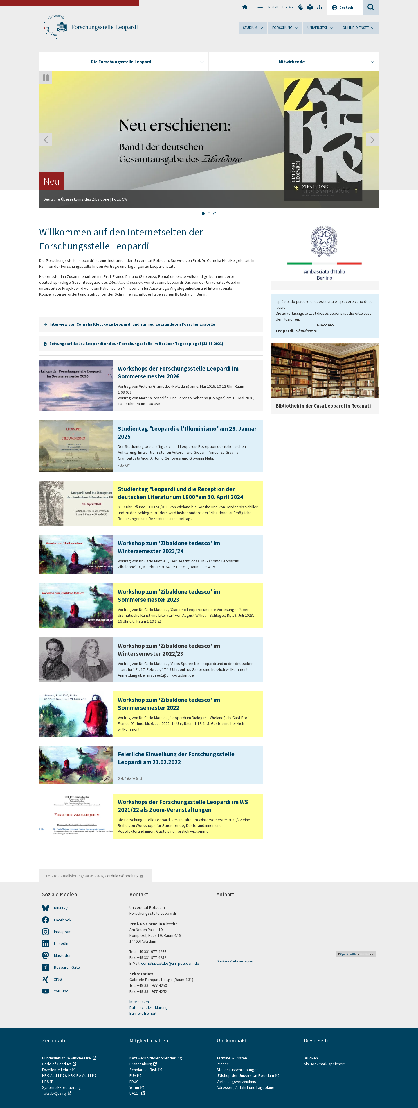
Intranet (258, 7)
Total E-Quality (54, 1093)
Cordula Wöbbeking (122, 875)
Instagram (62, 931)
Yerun (134, 1087)
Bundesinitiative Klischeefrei (67, 1058)
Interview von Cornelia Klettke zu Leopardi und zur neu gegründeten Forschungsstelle (132, 324)
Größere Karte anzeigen (235, 961)
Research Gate (67, 967)
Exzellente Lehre (56, 1069)
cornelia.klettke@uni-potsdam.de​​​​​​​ (170, 963)
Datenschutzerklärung (148, 1007)
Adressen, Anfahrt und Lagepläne (245, 1087)
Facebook (62, 920)
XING (58, 979)
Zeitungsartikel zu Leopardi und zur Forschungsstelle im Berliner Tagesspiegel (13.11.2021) (136, 343)
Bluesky (61, 908)
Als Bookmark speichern (325, 1063)
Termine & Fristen (232, 1058)
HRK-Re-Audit (79, 1075)
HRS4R (47, 1081)
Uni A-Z (287, 7)
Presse (223, 1063)
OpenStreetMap (349, 954)
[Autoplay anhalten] (45, 77)
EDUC (133, 1081)
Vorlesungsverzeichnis (237, 1081)
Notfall (273, 7)
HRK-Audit (50, 1075)
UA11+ (134, 1093)
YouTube (61, 990)
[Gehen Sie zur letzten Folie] (45, 139)
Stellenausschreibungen (238, 1069)
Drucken (311, 1058)
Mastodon (62, 955)
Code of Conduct (56, 1063)
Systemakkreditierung (61, 1087)
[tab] (203, 213)
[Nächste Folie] (372, 139)
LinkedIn (61, 943)
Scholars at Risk (143, 1069)
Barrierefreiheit (142, 1013)
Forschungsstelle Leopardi (104, 27)
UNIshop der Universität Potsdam (245, 1075)
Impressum (139, 1001)
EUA (132, 1075)
